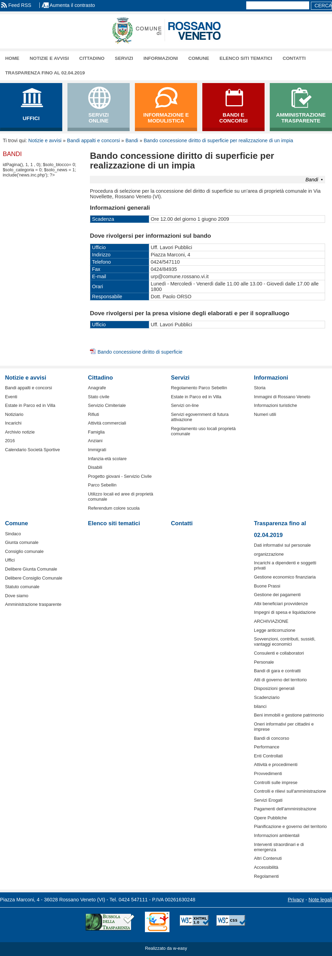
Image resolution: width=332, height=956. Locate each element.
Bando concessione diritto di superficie (140, 352)
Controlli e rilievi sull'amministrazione (290, 791)
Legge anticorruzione (274, 630)
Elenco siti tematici (246, 58)
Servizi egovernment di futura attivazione (199, 417)
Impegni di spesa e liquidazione (285, 612)
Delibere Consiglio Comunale (33, 578)
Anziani (95, 440)
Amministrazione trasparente (33, 604)
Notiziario (14, 414)
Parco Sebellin (102, 485)
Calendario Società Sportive (32, 449)
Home (12, 58)
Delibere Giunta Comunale (31, 569)
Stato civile (98, 396)
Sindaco (13, 533)
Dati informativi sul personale (282, 545)
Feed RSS (19, 5)
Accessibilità (266, 867)
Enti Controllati (268, 755)
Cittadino (91, 58)
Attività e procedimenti (275, 764)
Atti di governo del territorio (280, 679)
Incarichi (13, 423)
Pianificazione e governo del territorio (290, 826)
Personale (264, 662)
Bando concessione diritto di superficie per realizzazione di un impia (218, 140)
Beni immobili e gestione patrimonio (289, 715)
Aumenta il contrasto (72, 5)
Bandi (132, 140)
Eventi (11, 396)
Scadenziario (266, 697)
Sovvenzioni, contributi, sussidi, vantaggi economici (284, 641)
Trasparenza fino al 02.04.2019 (45, 72)
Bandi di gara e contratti (277, 670)
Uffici (10, 560)
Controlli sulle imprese (275, 782)
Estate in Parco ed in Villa (30, 405)
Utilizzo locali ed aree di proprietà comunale (120, 496)
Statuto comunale (22, 586)
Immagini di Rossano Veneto (282, 396)
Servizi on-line (185, 405)
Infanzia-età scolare (107, 458)
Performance (266, 746)
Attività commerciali (107, 423)
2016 (10, 440)
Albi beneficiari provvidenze (281, 603)
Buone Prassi (267, 586)
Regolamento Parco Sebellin (199, 387)
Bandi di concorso (271, 738)
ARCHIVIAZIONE (271, 621)
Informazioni (161, 58)
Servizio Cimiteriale (107, 405)
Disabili (95, 467)
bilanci (260, 706)
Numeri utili (265, 414)
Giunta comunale (21, 542)
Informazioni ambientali (276, 835)
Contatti (294, 58)
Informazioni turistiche (275, 405)
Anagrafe (97, 387)
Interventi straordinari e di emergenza (279, 847)
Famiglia (96, 432)
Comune (198, 58)
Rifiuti (93, 414)
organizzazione (269, 554)
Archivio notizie (20, 432)
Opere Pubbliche (270, 817)
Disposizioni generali (274, 688)
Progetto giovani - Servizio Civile (119, 476)
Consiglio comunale (24, 551)
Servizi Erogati (268, 800)
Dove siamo (16, 595)
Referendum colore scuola (113, 508)
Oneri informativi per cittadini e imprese (284, 726)
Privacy (296, 899)
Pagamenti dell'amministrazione (285, 808)
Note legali (320, 899)
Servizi (124, 58)
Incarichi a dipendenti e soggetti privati (285, 565)
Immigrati (97, 449)
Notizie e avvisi (49, 58)
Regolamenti (266, 876)
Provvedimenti (268, 773)
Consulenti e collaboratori (279, 653)
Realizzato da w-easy (166, 948)
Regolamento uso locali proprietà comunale (203, 431)
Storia (259, 387)
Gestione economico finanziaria (285, 577)
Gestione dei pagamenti (277, 594)
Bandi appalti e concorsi (93, 140)
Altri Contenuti (268, 858)
